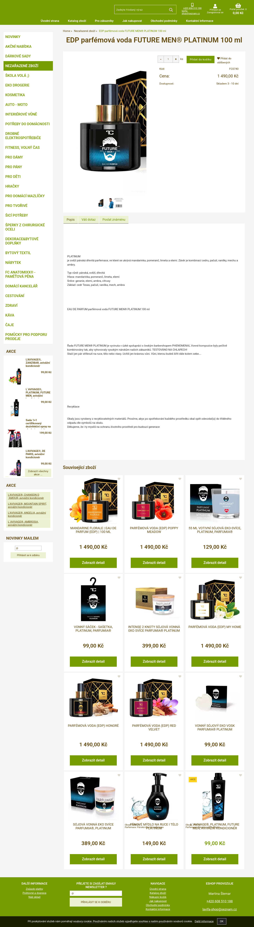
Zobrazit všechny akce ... (28, 443)
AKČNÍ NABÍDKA (18, 46)
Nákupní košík (157, 896)
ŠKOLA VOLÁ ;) (17, 75)
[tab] (71, 219)
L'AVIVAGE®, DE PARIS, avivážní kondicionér (39, 426)
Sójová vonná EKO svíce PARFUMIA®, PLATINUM (93, 826)
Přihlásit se (215, 9)
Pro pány (13, 167)
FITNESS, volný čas (22, 147)
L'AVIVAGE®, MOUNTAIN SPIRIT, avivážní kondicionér (27, 474)
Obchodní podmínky (164, 21)
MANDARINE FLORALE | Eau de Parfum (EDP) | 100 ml (93, 529)
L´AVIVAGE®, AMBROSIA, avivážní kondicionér (23, 492)
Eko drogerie (17, 85)
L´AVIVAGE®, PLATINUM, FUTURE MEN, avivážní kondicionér (214, 826)
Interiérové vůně (21, 114)
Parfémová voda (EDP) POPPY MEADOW (154, 529)
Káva (9, 315)
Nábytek (13, 262)
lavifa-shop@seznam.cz (191, 12)
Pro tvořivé (16, 206)
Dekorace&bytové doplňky (21, 241)
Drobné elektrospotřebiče (23, 136)
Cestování (14, 296)
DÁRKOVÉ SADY (18, 56)
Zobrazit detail (93, 562)
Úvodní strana (50, 21)
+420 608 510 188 (192, 8)
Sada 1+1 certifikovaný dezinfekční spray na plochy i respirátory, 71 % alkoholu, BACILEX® (40, 405)
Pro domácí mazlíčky (25, 196)
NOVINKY (12, 37)
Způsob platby (34, 888)
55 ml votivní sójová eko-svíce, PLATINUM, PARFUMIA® (215, 529)
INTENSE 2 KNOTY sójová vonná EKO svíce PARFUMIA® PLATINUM (154, 628)
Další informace (204, 921)
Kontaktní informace (199, 21)
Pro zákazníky (104, 21)
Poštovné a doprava (34, 892)
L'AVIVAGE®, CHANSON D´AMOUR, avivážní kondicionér (26, 465)
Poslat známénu (113, 219)
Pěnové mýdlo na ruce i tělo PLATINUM (154, 826)
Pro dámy (14, 157)
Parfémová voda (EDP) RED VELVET (154, 727)
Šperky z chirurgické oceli (25, 227)
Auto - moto (16, 104)
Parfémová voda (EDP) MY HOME (215, 627)
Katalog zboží (77, 21)
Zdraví (11, 305)
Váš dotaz (88, 219)
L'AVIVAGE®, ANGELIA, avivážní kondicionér (27, 483)
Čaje (9, 325)
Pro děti (13, 177)
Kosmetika (15, 95)
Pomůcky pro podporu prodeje (26, 336)
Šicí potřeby (16, 215)
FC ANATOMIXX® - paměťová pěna (20, 274)
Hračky (12, 186)
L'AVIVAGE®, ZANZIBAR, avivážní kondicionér (37, 363)
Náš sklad (34, 896)
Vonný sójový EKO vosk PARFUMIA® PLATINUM (215, 727)
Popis (71, 219)
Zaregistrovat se (215, 12)
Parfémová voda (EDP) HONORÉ (93, 725)
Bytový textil (18, 253)
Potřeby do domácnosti (27, 124)
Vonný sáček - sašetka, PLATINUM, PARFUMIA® (93, 628)
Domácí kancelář (21, 286)
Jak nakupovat (132, 21)
